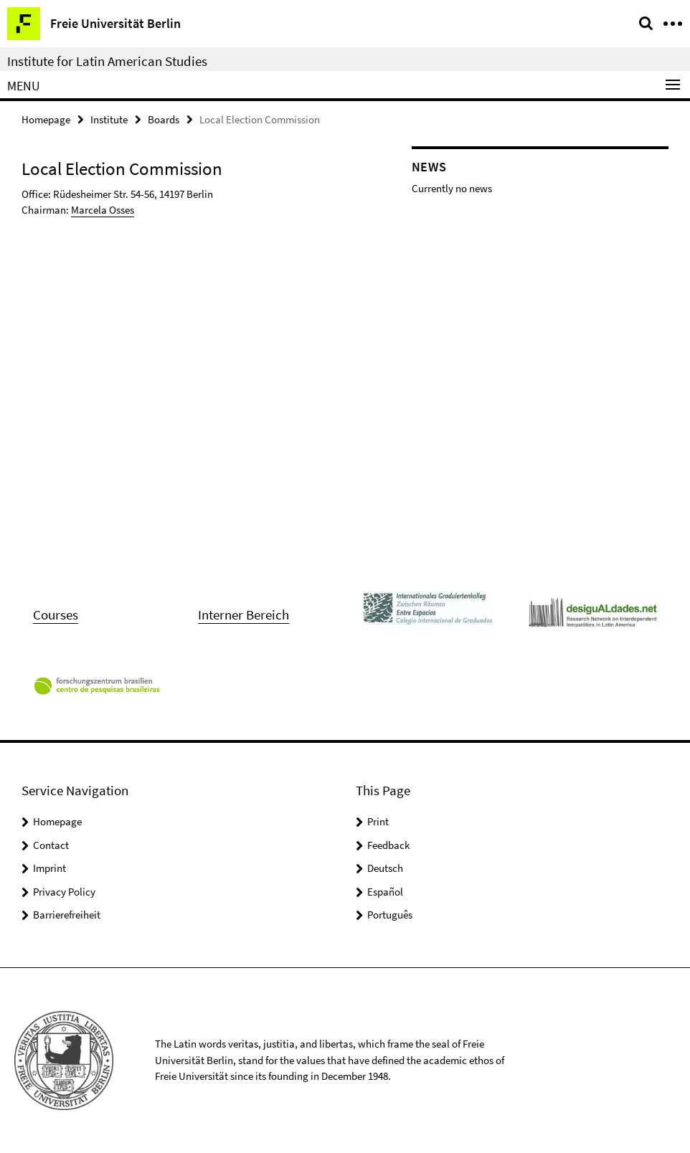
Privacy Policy (64, 891)
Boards (163, 119)
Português (389, 914)
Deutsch (385, 868)
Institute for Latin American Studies (107, 61)
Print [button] (378, 821)
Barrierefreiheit (66, 914)
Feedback (388, 845)
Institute (109, 119)
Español (385, 891)
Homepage (46, 119)
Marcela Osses (102, 210)
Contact (51, 845)
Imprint (49, 868)
